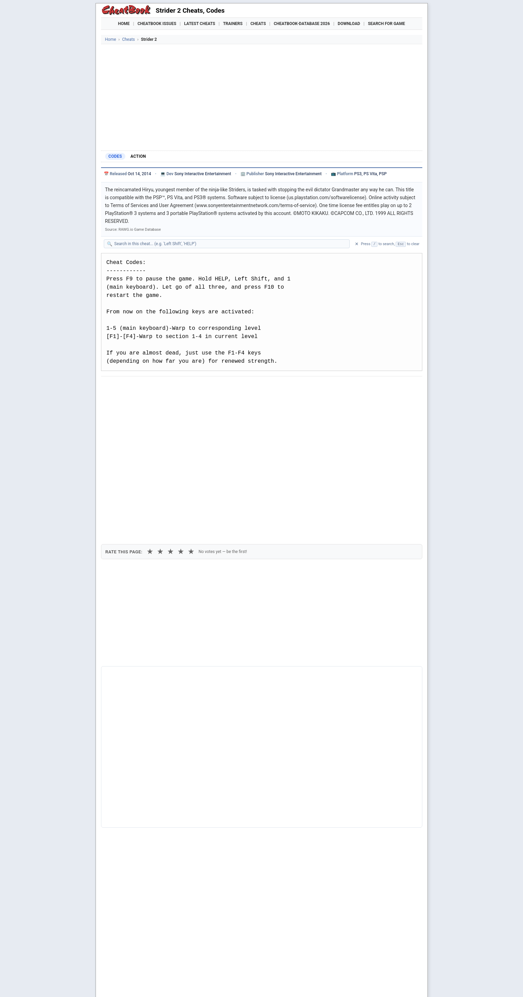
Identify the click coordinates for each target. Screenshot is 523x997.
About (222, 981)
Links (392, 954)
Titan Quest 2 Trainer (182, 966)
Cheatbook (148, 981)
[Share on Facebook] (126, 388)
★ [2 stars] (160, 425)
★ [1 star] (150, 425)
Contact (207, 981)
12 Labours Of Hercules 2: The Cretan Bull (156, 833)
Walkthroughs (247, 954)
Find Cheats (178, 954)
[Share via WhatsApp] (193, 388)
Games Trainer (141, 954)
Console (281, 954)
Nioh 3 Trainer (370, 966)
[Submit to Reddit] (159, 388)
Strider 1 (121, 786)
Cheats (258, 23)
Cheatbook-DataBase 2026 (302, 23)
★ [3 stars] (170, 425)
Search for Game (386, 23)
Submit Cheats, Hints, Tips (350, 954)
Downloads (210, 954)
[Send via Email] (226, 388)
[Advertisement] (261, 96)
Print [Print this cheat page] (165, 403)
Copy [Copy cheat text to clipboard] (136, 403)
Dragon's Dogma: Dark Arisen (143, 798)
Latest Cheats (199, 23)
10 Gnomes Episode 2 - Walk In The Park (155, 821)
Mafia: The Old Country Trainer (324, 966)
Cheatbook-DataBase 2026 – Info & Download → (233, 665)
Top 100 (306, 954)
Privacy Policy (187, 981)
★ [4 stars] (180, 425)
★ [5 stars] (191, 425)
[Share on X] (142, 388)
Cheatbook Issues (157, 23)
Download (349, 23)
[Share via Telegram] (209, 388)
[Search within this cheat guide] (230, 244)
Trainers (232, 23)
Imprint (166, 981)
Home (124, 23)
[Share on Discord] (176, 388)
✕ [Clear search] (357, 244)
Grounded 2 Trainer (274, 966)
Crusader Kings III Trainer (229, 966)
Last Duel (122, 810)
